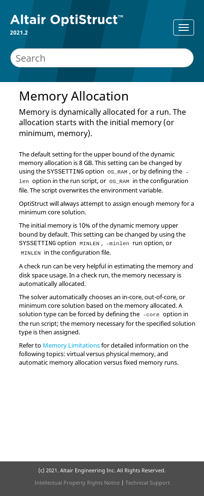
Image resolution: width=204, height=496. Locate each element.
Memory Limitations (71, 345)
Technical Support (147, 482)
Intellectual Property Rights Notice (77, 482)
